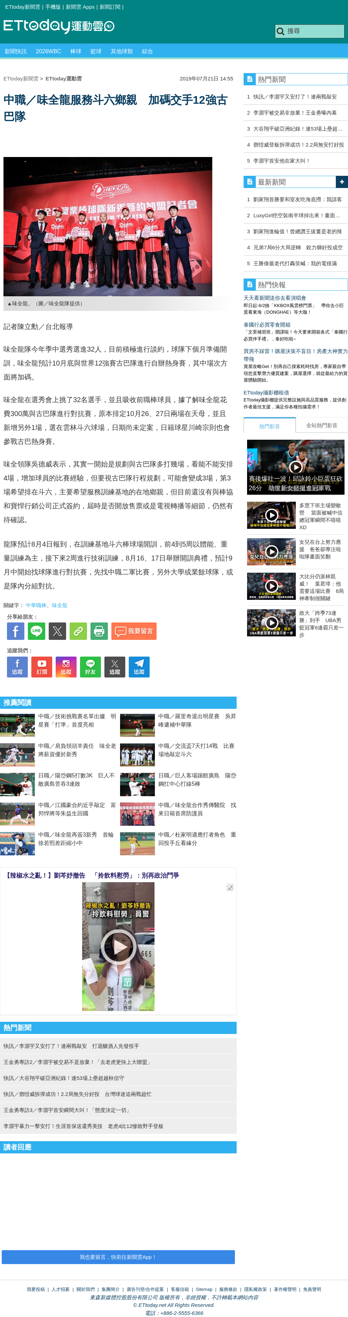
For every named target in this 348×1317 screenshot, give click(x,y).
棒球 (75, 51)
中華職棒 (36, 605)
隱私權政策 (255, 1289)
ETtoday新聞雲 (22, 7)
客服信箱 (180, 1289)
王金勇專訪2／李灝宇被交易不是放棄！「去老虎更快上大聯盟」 (77, 1062)
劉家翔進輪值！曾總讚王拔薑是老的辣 (297, 231)
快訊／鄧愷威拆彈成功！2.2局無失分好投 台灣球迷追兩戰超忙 (77, 1094)
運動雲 (64, 27)
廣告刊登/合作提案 (145, 1289)
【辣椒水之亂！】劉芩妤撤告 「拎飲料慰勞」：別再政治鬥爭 (91, 875)
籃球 (96, 51)
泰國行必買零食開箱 (267, 325)
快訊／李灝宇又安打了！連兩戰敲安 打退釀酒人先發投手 (71, 1046)
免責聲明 (312, 1289)
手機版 (53, 7)
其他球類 (122, 51)
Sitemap (204, 1289)
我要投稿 (36, 1289)
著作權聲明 (285, 1289)
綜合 (147, 51)
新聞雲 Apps (80, 7)
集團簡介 (111, 1289)
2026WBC (48, 51)
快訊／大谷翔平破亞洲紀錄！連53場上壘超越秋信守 (63, 1078)
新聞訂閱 (110, 7)
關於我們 (86, 1289)
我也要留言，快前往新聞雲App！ (118, 1257)
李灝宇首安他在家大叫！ (282, 161)
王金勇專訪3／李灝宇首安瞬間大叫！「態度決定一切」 (67, 1110)
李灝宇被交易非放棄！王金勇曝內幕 (295, 113)
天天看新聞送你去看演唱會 (275, 298)
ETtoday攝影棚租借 (266, 392)
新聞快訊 (16, 51)
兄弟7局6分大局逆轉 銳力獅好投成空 (298, 247)
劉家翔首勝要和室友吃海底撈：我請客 (297, 199)
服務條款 (228, 1289)
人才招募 (61, 1289)
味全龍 (60, 605)
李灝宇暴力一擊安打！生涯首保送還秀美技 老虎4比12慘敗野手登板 (83, 1126)
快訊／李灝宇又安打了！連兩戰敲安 (295, 97)
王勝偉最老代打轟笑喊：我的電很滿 (295, 263)
